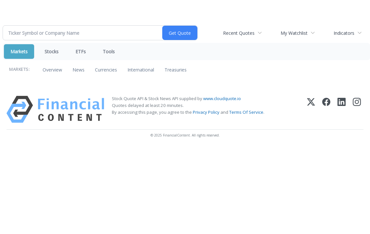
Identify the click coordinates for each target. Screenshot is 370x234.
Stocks (52, 51)
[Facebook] (326, 109)
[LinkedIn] (341, 109)
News (79, 70)
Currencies (106, 70)
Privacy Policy (206, 112)
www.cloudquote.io (222, 98)
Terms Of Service (246, 112)
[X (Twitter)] (311, 109)
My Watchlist (294, 33)
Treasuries (176, 70)
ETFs (80, 51)
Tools (109, 51)
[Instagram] (356, 109)
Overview (52, 70)
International (140, 70)
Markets (19, 51)
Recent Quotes (239, 33)
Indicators (344, 33)
